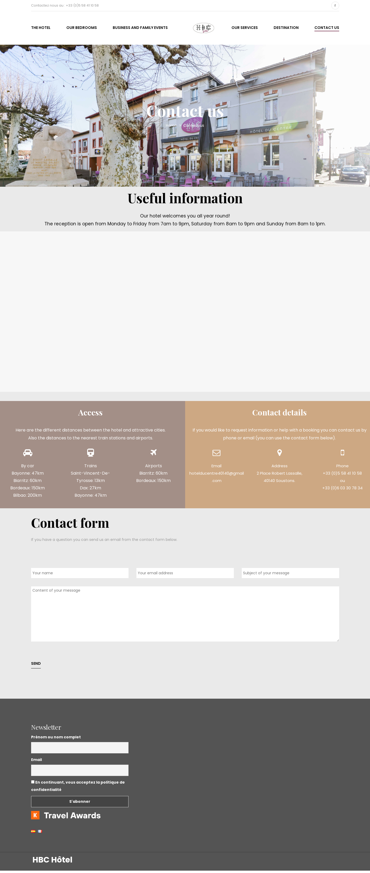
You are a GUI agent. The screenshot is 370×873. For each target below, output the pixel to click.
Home (172, 128)
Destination (286, 29)
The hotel (41, 29)
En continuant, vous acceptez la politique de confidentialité (78, 788)
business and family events (140, 29)
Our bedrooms (81, 29)
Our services (244, 29)
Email (36, 762)
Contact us (326, 29)
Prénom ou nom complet (56, 739)
